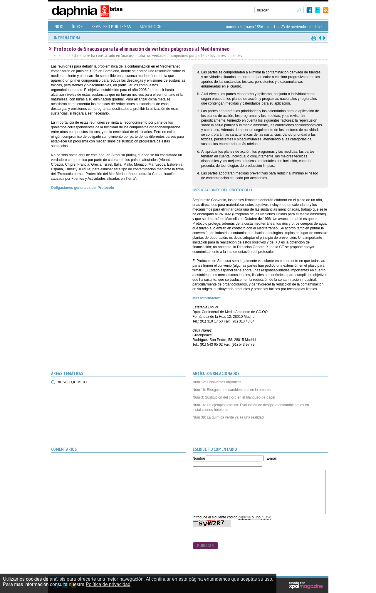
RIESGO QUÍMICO (72, 382)
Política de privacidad (108, 584)
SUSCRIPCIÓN (151, 26)
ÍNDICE (77, 26)
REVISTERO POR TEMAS (111, 26)
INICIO (58, 26)
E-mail (271, 458)
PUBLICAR (205, 545)
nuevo (266, 517)
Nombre (199, 458)
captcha (245, 517)
